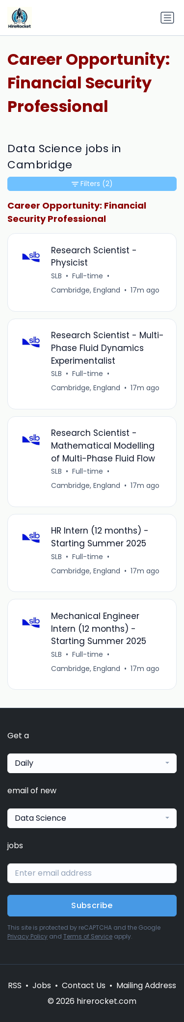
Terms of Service (87, 936)
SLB (56, 276)
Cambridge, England (85, 290)
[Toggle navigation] (167, 17)
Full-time (87, 276)
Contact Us (83, 985)
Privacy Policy (27, 936)
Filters (92, 184)
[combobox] (92, 763)
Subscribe (92, 905)
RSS (15, 985)
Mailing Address (146, 985)
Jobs (41, 985)
